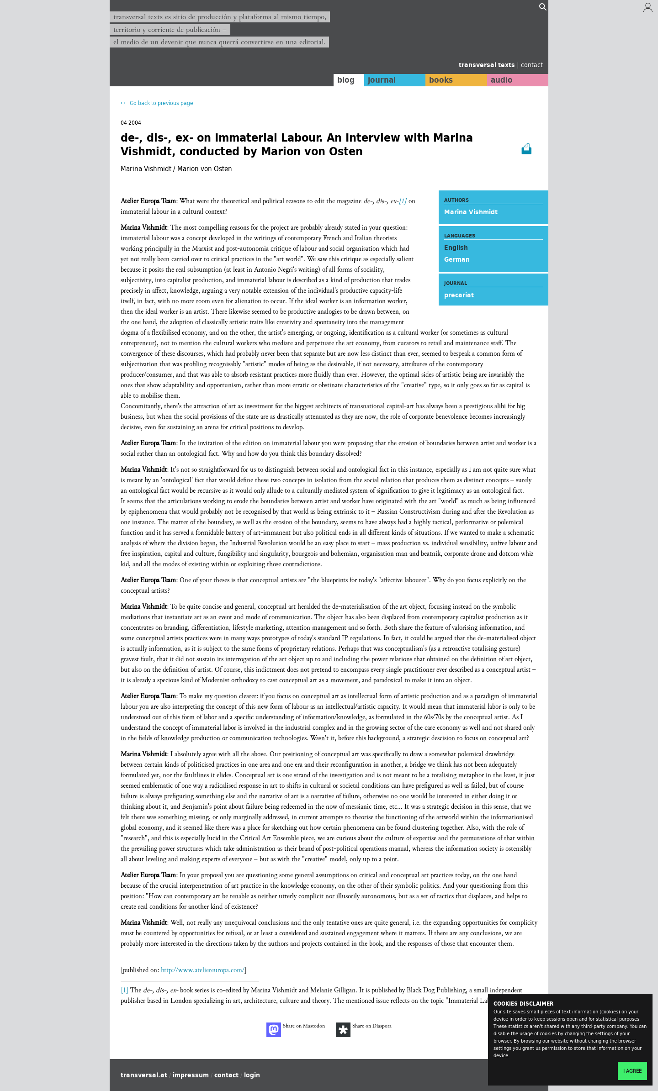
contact (532, 64)
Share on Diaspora (364, 1029)
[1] (402, 201)
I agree (632, 1071)
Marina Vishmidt (471, 212)
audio (502, 80)
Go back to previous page (160, 103)
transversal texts (488, 65)
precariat (459, 295)
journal (382, 80)
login (252, 1075)
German (457, 259)
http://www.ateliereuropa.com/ (202, 970)
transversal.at (144, 1075)
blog (346, 80)
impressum (191, 1075)
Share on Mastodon (295, 1029)
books (441, 80)
